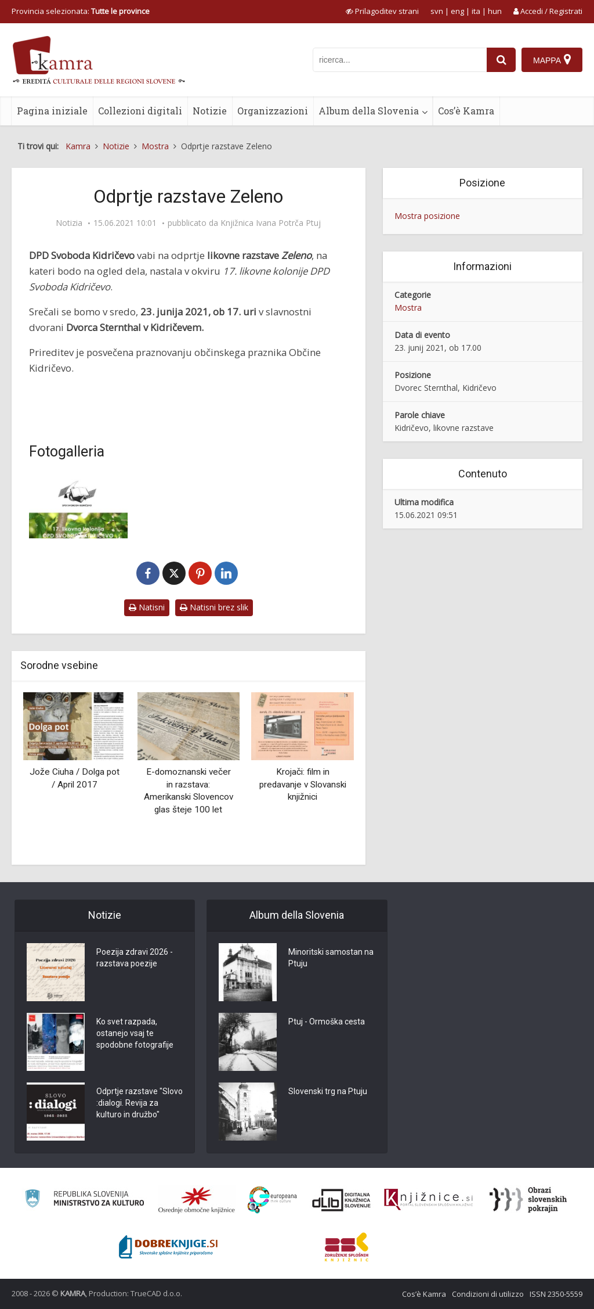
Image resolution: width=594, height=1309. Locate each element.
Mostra (408, 307)
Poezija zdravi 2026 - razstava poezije (134, 957)
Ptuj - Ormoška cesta (326, 1021)
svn (436, 11)
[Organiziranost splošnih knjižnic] (197, 1199)
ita (476, 11)
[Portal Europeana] (272, 1200)
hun (495, 11)
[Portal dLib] (342, 1199)
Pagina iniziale (52, 111)
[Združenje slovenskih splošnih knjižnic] (428, 1199)
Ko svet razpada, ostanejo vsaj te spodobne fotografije (134, 1033)
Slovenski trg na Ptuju (327, 1091)
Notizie (210, 111)
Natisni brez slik (214, 607)
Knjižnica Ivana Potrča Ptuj (270, 223)
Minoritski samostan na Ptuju (331, 957)
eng (457, 11)
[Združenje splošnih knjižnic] (346, 1246)
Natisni (147, 607)
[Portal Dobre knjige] (168, 1246)
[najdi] (501, 60)
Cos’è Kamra (466, 111)
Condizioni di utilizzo (488, 1294)
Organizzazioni (272, 111)
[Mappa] (551, 60)
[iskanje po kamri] (400, 60)
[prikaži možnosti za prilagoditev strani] (382, 11)
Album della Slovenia (368, 111)
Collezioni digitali (140, 111)
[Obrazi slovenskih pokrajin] (528, 1199)
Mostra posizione (427, 215)
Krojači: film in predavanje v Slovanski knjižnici (302, 784)
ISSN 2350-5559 (556, 1294)
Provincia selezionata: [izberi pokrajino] (81, 11)
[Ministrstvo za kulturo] (84, 1200)
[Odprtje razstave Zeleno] (78, 505)
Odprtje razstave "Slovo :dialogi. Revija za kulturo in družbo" (139, 1103)
